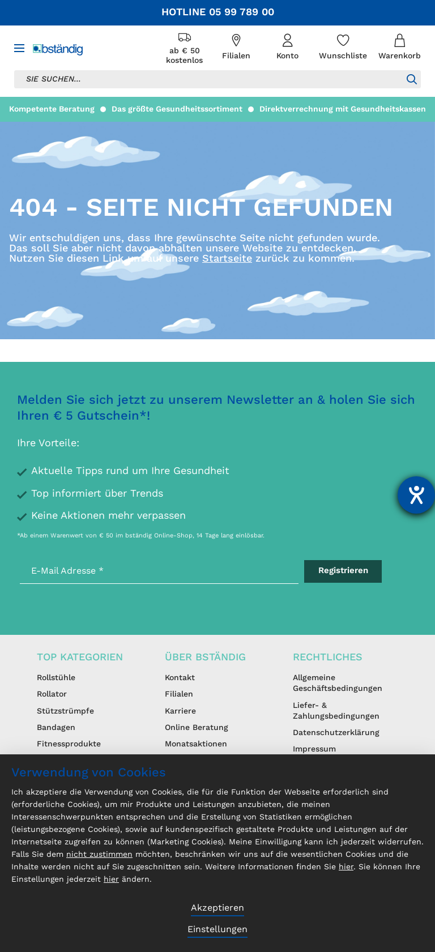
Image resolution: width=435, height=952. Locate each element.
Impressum (314, 749)
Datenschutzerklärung (336, 733)
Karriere (180, 711)
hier (346, 867)
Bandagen (56, 728)
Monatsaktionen (196, 744)
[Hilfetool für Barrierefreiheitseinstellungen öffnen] (416, 495)
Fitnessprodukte (69, 744)
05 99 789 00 (241, 12)
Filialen (179, 694)
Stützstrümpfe (65, 711)
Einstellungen (217, 929)
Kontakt (180, 678)
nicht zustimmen (99, 855)
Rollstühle (56, 678)
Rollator (52, 694)
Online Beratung (196, 728)
